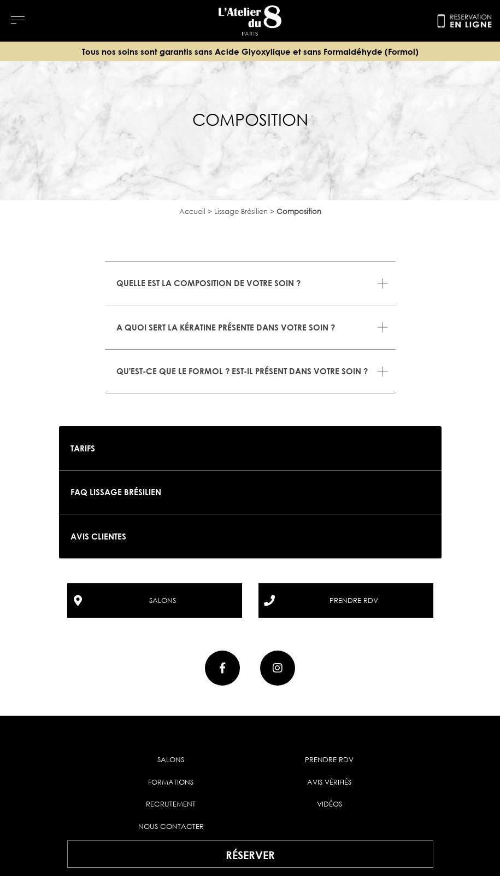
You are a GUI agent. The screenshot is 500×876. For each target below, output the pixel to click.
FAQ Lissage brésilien (115, 492)
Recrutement (171, 803)
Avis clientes (98, 536)
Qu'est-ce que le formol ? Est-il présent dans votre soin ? (242, 371)
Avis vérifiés (329, 782)
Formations (170, 782)
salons (162, 600)
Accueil (192, 211)
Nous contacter (171, 826)
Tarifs (82, 448)
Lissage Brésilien (241, 211)
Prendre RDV (329, 759)
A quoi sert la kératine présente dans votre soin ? (225, 327)
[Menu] (17, 19)
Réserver (250, 854)
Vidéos (329, 803)
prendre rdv (354, 600)
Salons (170, 759)
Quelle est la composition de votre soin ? (208, 283)
